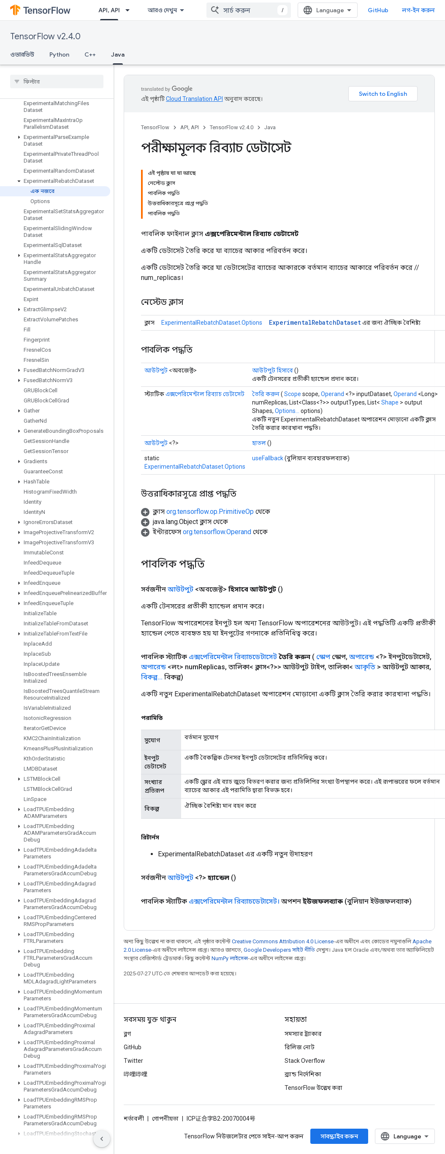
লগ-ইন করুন (418, 10)
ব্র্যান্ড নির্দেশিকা (303, 1074)
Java (270, 127)
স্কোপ (323, 657)
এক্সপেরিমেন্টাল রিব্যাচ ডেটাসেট (205, 394)
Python (59, 54)
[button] (55, 137)
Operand (332, 394)
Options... (287, 410)
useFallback (267, 458)
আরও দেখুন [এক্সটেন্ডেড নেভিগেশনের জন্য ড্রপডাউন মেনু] (162, 10)
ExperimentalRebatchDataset (315, 322)
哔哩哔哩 (135, 1074)
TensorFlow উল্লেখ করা (313, 1087)
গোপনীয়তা (165, 1118)
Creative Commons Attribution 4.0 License (283, 941)
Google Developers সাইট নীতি (279, 950)
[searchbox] (56, 81)
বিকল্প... (152, 677)
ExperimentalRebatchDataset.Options (211, 322)
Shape (390, 402)
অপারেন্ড (361, 657)
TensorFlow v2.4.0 (45, 36)
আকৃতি (365, 667)
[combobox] (248, 10)
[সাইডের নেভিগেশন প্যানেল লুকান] (101, 1138)
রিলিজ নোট (300, 1047)
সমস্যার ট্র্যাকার (303, 1033)
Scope (292, 394)
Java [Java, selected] (118, 54)
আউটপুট (156, 370)
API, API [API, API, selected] (109, 10)
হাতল (259, 443)
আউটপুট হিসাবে (272, 370)
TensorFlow (155, 127)
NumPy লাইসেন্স (230, 958)
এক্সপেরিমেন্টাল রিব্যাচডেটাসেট (233, 657)
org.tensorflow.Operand (217, 532)
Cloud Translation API (194, 98)
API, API (189, 127)
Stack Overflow (305, 1060)
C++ (90, 54)
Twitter (133, 1060)
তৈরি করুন (265, 394)
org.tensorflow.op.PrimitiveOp (210, 512)
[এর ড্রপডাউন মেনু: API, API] (130, 10)
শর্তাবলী (134, 1118)
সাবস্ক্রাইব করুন (339, 1136)
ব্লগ (127, 1033)
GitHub (378, 10)
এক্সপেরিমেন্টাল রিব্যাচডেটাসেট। (234, 901)
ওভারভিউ (22, 54)
